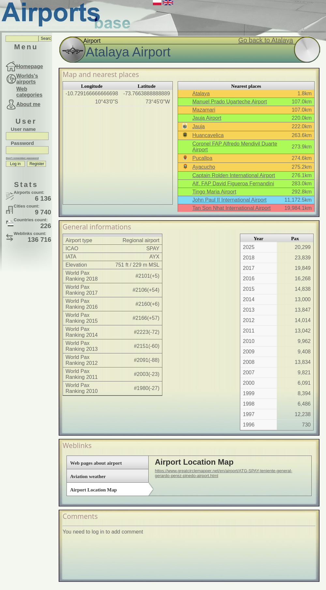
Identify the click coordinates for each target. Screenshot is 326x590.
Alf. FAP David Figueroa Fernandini (233, 183)
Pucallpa (202, 158)
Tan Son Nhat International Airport (231, 208)
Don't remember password (22, 158)
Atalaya (201, 93)
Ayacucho (203, 167)
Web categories (29, 92)
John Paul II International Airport (229, 200)
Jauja (198, 126)
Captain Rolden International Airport (233, 175)
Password (22, 143)
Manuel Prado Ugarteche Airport (229, 101)
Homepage (29, 66)
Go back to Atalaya (265, 40)
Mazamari (203, 110)
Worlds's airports (27, 79)
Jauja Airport (206, 118)
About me (28, 104)
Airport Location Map (93, 489)
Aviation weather (88, 476)
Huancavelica (208, 135)
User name (23, 129)
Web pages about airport (96, 463)
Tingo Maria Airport (214, 191)
